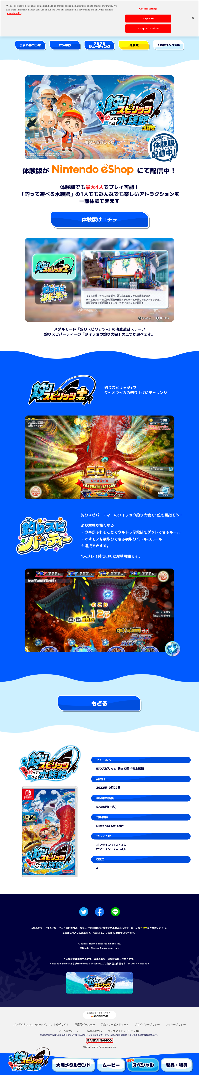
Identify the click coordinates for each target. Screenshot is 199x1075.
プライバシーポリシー (147, 1024)
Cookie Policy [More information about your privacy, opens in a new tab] (14, 12)
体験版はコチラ (99, 219)
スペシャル (143, 1065)
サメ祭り (65, 45)
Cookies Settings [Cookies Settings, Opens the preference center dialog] (148, 7)
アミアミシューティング (99, 45)
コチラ (143, 928)
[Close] (193, 17)
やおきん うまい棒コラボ (30, 45)
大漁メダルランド (73, 1065)
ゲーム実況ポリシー (69, 1031)
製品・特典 (177, 1065)
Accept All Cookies (148, 27)
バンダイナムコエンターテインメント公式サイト (41, 1024)
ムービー (111, 1065)
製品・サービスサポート (115, 1024)
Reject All (148, 17)
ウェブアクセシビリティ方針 (124, 1031)
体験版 (134, 45)
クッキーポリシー (176, 1024)
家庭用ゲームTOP (85, 1024)
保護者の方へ (94, 1031)
